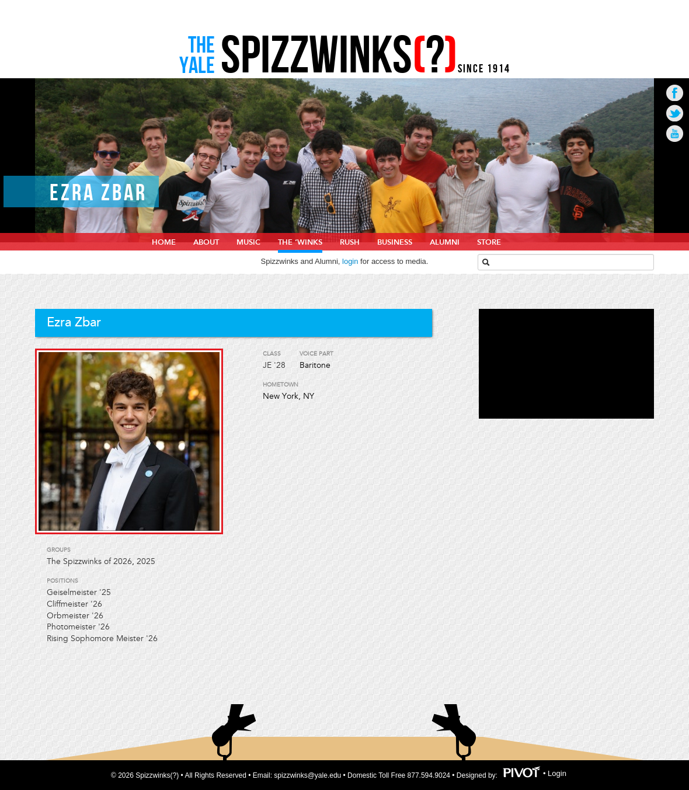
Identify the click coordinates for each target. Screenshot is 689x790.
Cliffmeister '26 (74, 604)
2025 (146, 561)
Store (489, 242)
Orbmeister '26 (75, 616)
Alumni (445, 242)
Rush (350, 242)
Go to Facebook (674, 92)
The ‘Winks (300, 242)
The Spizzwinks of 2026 (89, 561)
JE (267, 365)
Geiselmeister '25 (79, 592)
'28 (280, 365)
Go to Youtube (674, 133)
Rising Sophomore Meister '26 (102, 638)
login (350, 261)
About (206, 242)
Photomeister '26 (78, 627)
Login (557, 773)
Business (394, 242)
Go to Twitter (674, 113)
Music (248, 242)
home (164, 242)
